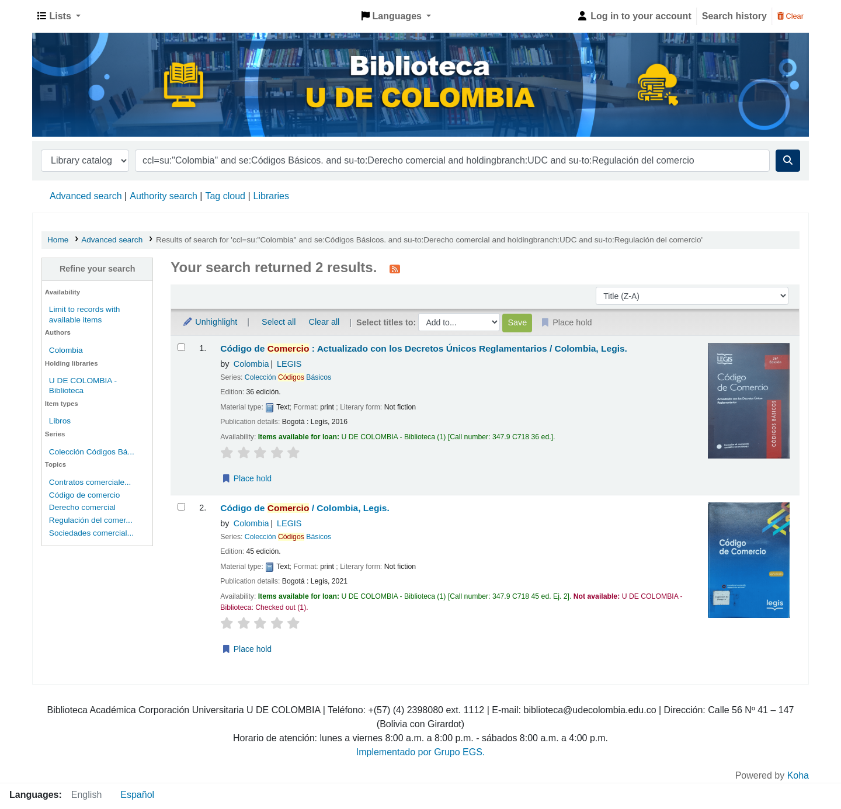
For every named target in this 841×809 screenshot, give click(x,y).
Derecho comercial (82, 507)
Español (137, 795)
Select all (279, 322)
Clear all (324, 322)
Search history (734, 16)
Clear (790, 16)
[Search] (788, 161)
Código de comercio (84, 495)
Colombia (66, 350)
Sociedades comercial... (91, 533)
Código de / (304, 508)
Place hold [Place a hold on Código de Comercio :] (246, 478)
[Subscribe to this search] (395, 269)
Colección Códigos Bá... (91, 451)
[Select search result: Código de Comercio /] (181, 507)
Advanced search (86, 196)
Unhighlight (209, 322)
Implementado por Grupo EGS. (420, 752)
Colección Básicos (288, 377)
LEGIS (289, 364)
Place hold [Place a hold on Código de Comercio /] (246, 649)
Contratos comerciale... (90, 482)
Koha (798, 775)
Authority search (163, 196)
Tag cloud (225, 196)
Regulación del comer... (91, 520)
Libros (60, 420)
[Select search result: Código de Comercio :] (181, 347)
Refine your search (97, 268)
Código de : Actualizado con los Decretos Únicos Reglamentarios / (423, 348)
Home (57, 239)
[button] (59, 16)
